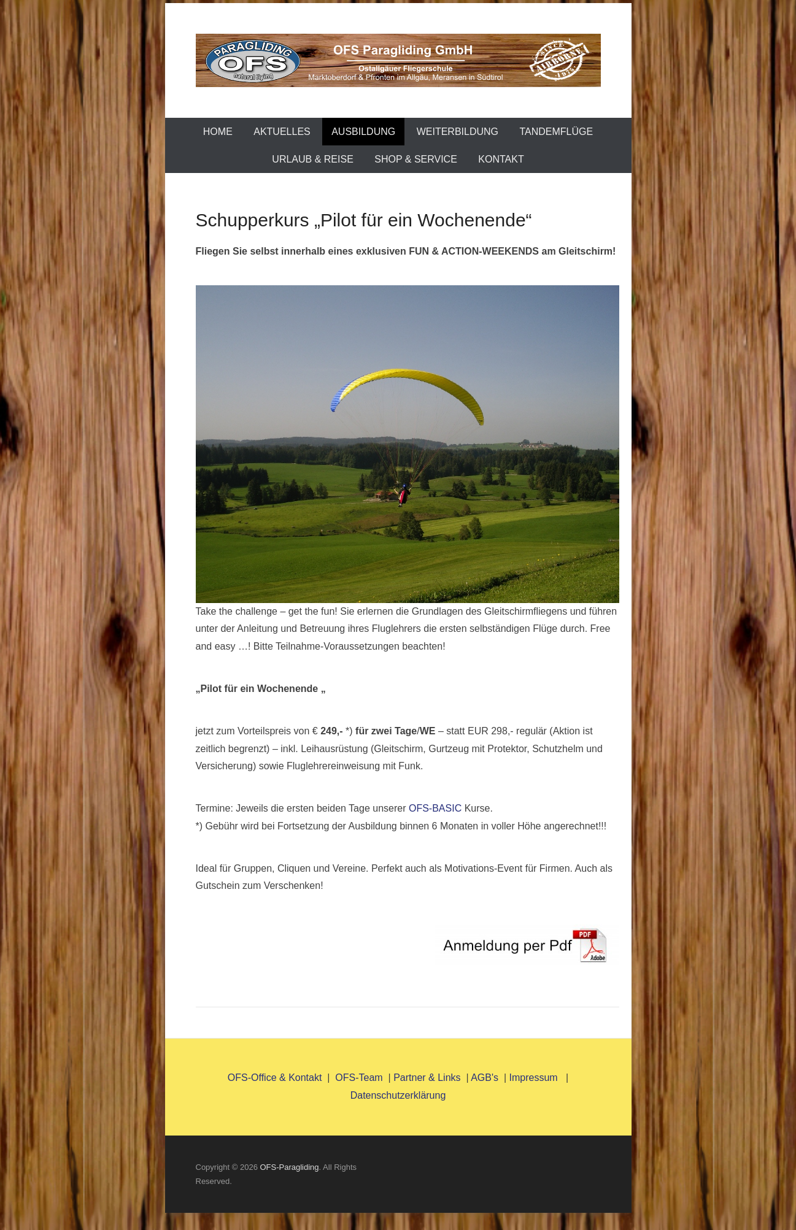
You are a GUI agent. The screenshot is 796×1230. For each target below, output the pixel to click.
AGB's (484, 1077)
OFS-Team (358, 1077)
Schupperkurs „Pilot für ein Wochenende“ (364, 220)
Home (218, 131)
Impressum (535, 1077)
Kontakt (501, 159)
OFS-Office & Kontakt (275, 1077)
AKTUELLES (281, 131)
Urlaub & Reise (312, 159)
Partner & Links (426, 1077)
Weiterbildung (457, 131)
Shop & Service (415, 159)
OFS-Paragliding (289, 1167)
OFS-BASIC (435, 808)
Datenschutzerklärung (398, 1095)
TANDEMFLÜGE (556, 131)
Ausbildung (363, 131)
